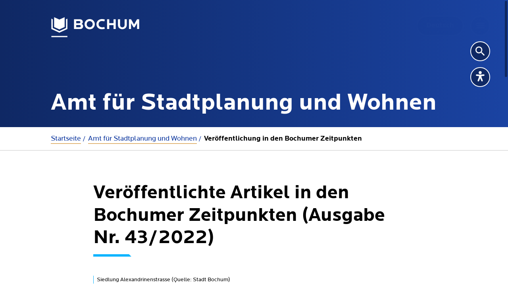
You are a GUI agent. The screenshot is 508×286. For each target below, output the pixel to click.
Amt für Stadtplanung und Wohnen (142, 138)
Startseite (66, 138)
